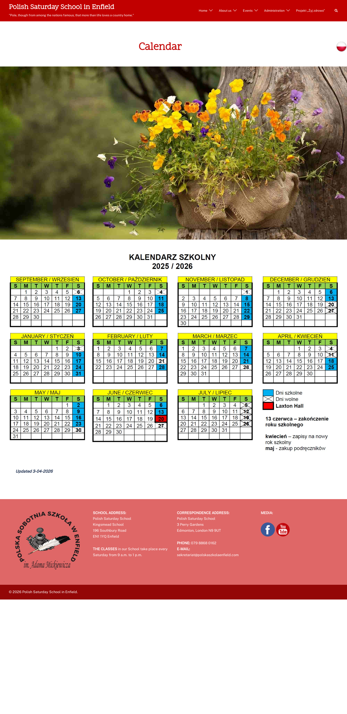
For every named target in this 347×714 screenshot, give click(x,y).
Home (203, 10)
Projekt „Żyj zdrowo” (310, 10)
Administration (274, 10)
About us (225, 10)
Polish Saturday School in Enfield (61, 7)
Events (248, 10)
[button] (336, 10)
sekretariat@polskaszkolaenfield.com (208, 555)
